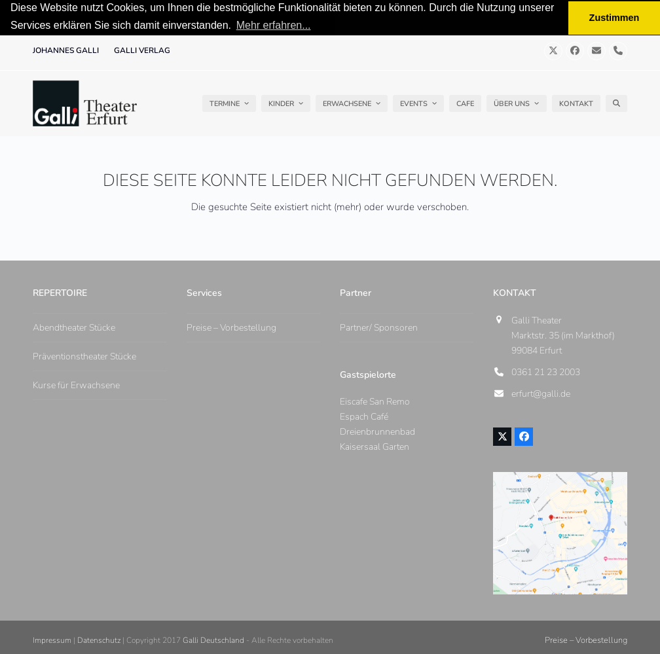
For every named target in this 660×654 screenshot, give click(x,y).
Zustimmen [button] (614, 17)
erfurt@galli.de (540, 393)
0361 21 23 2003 (545, 371)
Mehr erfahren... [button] (273, 25)
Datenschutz (98, 639)
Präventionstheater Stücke (84, 356)
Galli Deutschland (213, 639)
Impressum (52, 639)
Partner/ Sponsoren (379, 327)
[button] (616, 102)
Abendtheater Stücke (74, 327)
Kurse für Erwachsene (76, 384)
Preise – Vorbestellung (231, 327)
